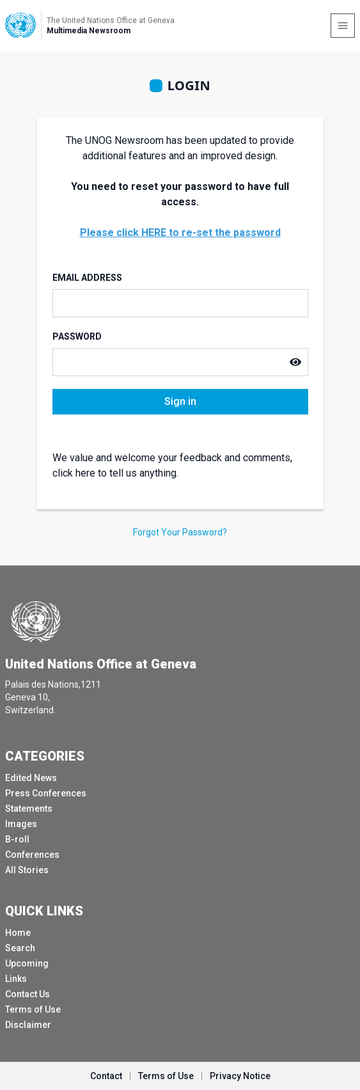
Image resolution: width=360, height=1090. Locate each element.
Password (77, 336)
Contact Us (27, 994)
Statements (28, 808)
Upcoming (27, 963)
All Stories (27, 870)
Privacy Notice (240, 1076)
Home (18, 933)
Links (16, 979)
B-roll (17, 839)
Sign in (180, 401)
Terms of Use (33, 1009)
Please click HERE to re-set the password (180, 232)
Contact (106, 1076)
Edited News (31, 778)
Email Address (87, 277)
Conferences (32, 854)
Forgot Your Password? (180, 532)
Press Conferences (45, 793)
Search (20, 948)
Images (21, 824)
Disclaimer (28, 1025)
